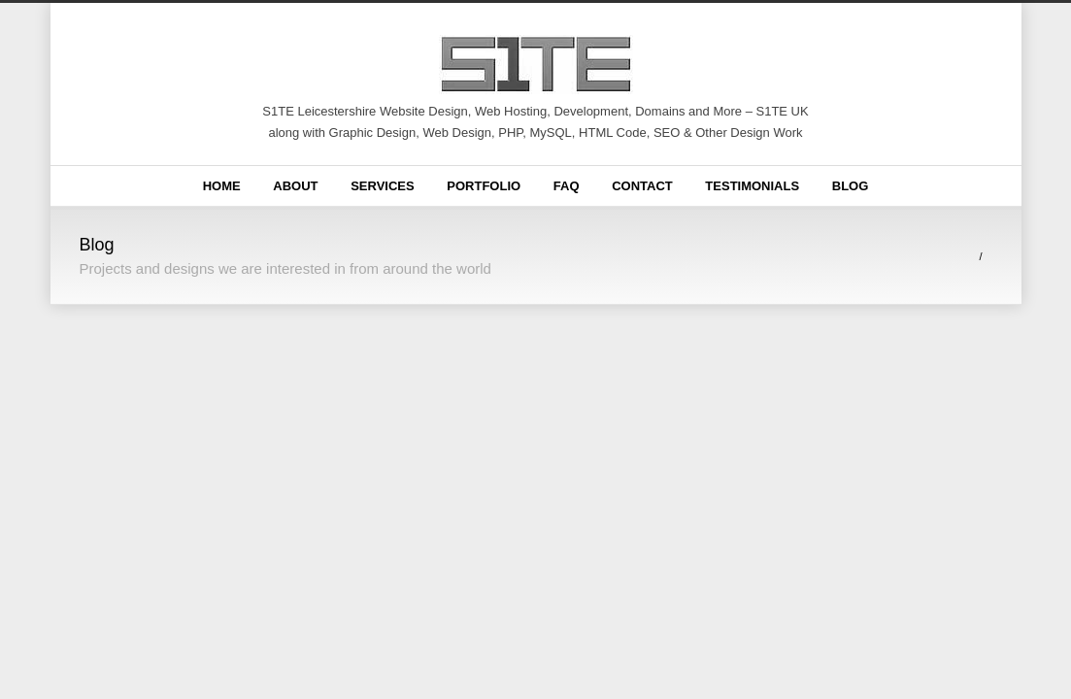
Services (383, 186)
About (295, 186)
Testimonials (752, 186)
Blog (850, 186)
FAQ (566, 186)
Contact (642, 186)
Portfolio (483, 186)
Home (222, 186)
